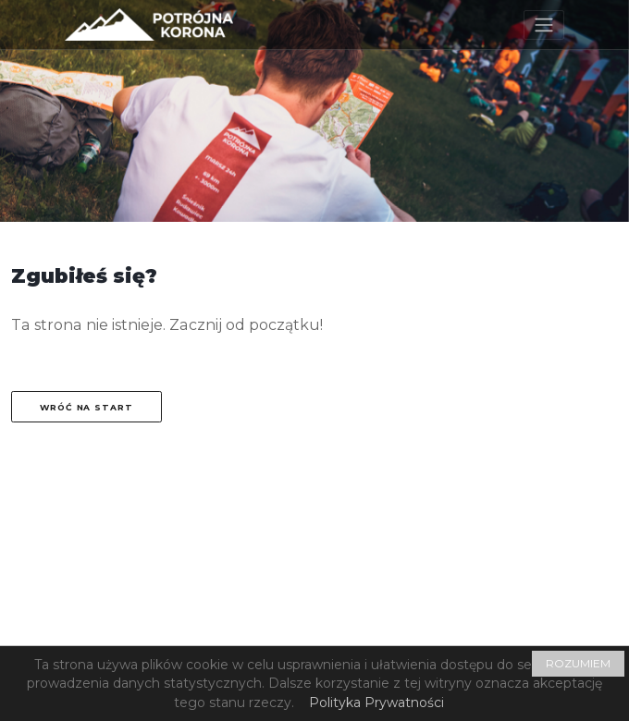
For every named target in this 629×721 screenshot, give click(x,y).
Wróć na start (86, 407)
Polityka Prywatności (376, 702)
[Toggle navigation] (544, 25)
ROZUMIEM (578, 663)
